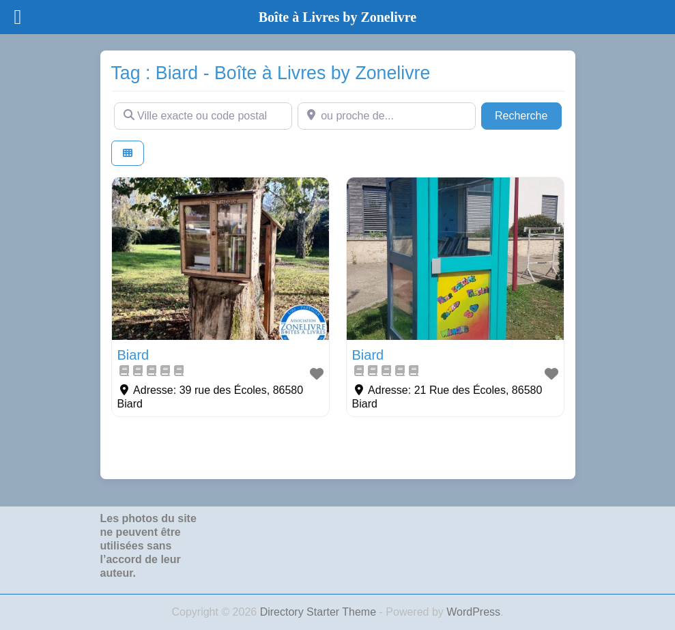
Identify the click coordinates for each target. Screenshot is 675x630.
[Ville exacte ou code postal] (203, 116)
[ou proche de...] (387, 116)
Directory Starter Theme (319, 612)
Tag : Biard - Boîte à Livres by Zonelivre (271, 73)
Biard (133, 354)
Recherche (528, 114)
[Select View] (127, 153)
